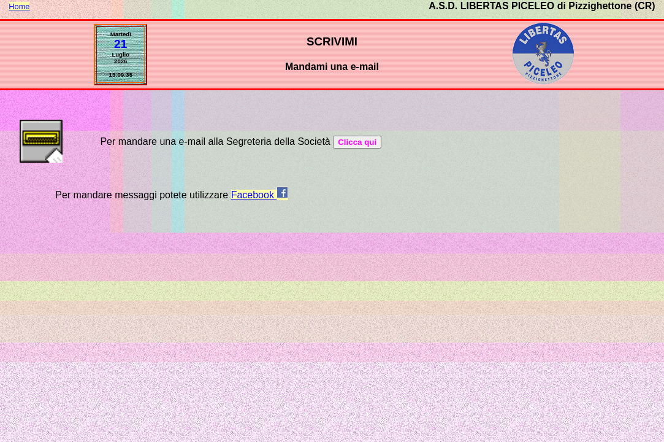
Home (19, 6)
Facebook (260, 195)
